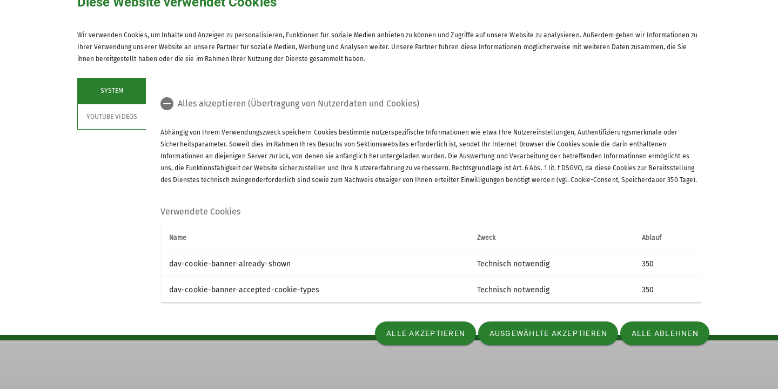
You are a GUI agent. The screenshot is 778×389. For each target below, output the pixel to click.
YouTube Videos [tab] (111, 116)
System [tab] (111, 91)
